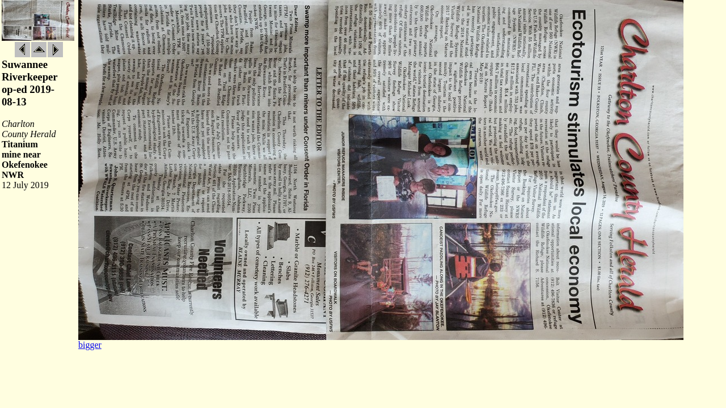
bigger (90, 345)
